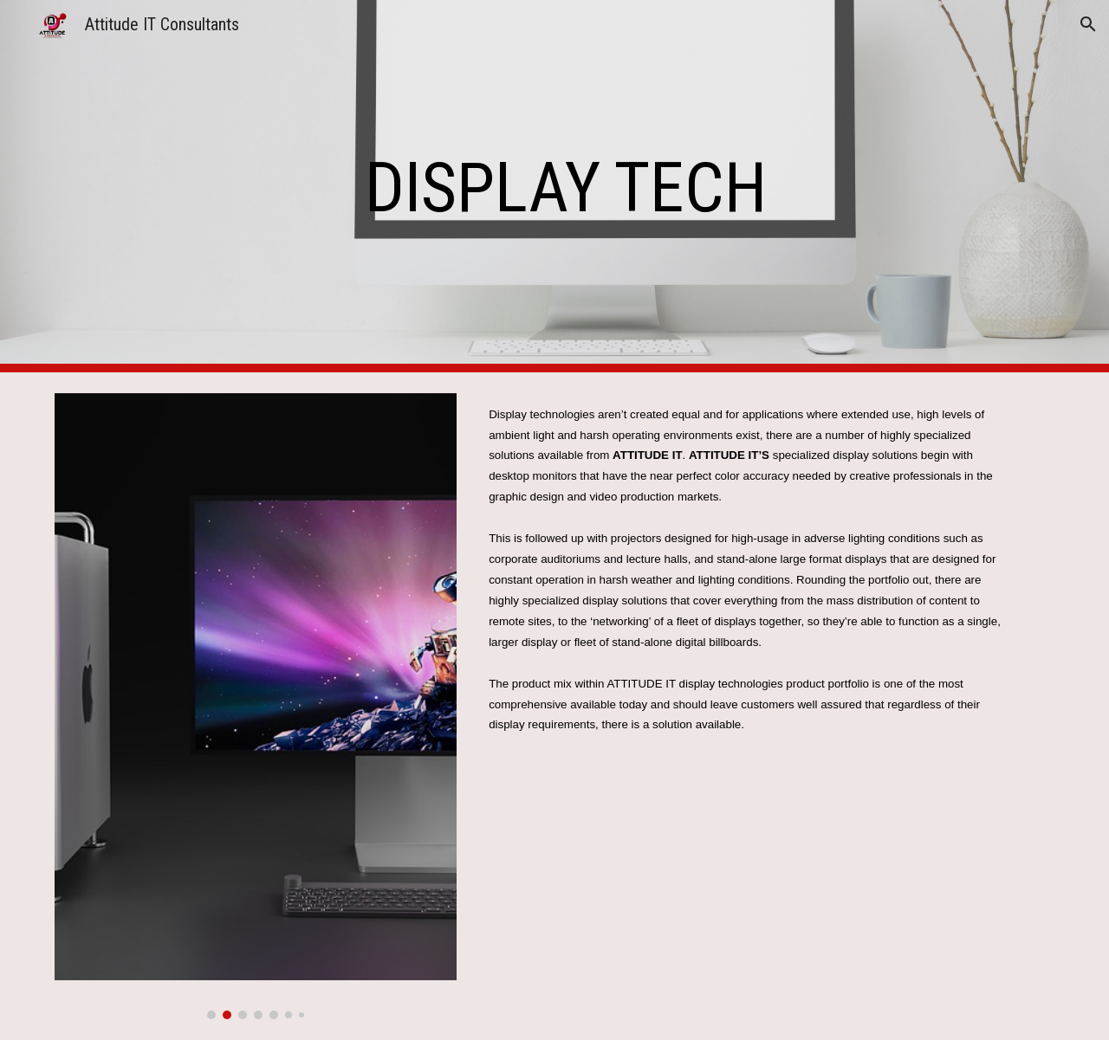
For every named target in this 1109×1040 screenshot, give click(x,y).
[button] (1088, 24)
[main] (640, 186)
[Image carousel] (256, 706)
